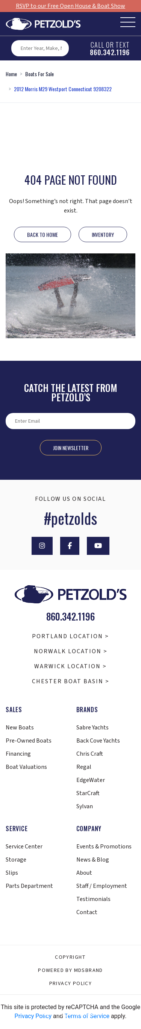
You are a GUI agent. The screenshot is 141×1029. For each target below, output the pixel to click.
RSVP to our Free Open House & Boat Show (70, 6)
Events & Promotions (104, 846)
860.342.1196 (110, 52)
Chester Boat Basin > (70, 681)
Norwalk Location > (71, 651)
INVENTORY (103, 234)
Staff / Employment (101, 886)
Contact (86, 912)
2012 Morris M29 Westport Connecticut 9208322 (63, 89)
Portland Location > (70, 636)
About (84, 873)
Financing (18, 754)
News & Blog (92, 860)
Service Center (24, 846)
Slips (12, 873)
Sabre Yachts (92, 727)
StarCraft (88, 793)
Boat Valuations (26, 767)
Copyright (70, 957)
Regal (83, 767)
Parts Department (29, 886)
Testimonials (93, 899)
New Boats (20, 727)
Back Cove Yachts (98, 741)
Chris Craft (89, 754)
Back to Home (42, 234)
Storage (16, 860)
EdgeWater (90, 780)
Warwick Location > (70, 666)
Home (11, 74)
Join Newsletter (70, 448)
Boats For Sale (39, 74)
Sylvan (84, 806)
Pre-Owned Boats (29, 741)
